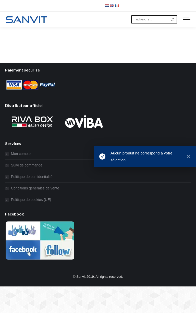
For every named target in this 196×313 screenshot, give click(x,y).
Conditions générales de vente (35, 188)
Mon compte (21, 154)
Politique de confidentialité (32, 177)
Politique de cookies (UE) (31, 200)
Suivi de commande (26, 165)
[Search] (154, 19)
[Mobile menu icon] (186, 19)
